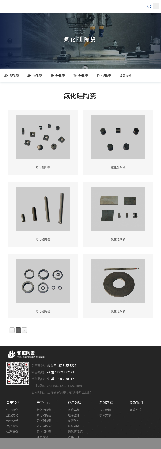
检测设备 (12, 431)
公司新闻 (105, 410)
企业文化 (12, 415)
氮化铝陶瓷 (43, 431)
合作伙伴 (12, 420)
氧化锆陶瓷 (43, 415)
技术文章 (105, 415)
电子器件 (74, 415)
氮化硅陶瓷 (43, 420)
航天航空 (74, 420)
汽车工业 (74, 437)
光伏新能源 (75, 431)
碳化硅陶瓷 (43, 426)
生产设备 (12, 426)
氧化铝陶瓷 (43, 410)
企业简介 (12, 410)
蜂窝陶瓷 (42, 437)
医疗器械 (74, 410)
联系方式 (135, 410)
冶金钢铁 (74, 426)
